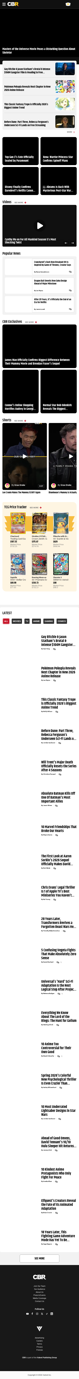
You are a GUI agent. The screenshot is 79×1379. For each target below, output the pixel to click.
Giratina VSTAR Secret (42, 536)
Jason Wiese (47, 805)
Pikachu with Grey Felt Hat (64, 536)
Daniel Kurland (48, 962)
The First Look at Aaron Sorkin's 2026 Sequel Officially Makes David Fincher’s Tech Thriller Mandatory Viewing (56, 860)
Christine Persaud (49, 774)
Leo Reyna (39, 290)
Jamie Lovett (40, 309)
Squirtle (13, 577)
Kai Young (46, 899)
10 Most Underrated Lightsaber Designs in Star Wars (58, 1111)
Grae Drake (19, 485)
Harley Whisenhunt (49, 1087)
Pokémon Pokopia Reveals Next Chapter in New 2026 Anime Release (27, 88)
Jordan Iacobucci (49, 743)
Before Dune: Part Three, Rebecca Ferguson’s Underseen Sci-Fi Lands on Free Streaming (26, 123)
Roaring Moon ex (39, 577)
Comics (62, 621)
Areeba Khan (47, 1181)
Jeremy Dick (47, 1150)
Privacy (40, 1347)
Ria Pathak (46, 868)
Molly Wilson (47, 711)
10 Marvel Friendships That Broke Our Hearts (59, 829)
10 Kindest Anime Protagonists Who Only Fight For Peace (56, 1174)
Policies (39, 1350)
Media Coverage (39, 1298)
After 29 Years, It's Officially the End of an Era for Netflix (52, 301)
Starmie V (57, 577)
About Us (39, 1292)
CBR (24, 1358)
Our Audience (39, 1289)
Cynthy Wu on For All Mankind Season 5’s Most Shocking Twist (30, 241)
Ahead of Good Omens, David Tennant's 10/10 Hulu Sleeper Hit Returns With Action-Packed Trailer (58, 1142)
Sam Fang (46, 649)
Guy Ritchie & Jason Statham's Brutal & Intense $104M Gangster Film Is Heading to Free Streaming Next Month (27, 72)
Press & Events (39, 1295)
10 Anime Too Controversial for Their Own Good (56, 1048)
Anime (36, 621)
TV (27, 621)
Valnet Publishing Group (47, 1358)
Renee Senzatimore (42, 272)
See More (18, 203)
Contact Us (39, 1301)
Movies (17, 621)
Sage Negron (47, 1244)
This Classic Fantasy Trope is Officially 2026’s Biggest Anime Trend (26, 106)
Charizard (14, 536)
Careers (39, 1341)
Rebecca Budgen (48, 993)
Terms (39, 1344)
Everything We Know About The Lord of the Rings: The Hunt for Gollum (59, 1017)
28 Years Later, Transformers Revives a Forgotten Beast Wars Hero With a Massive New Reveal (59, 923)
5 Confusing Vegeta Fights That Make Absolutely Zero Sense (58, 954)
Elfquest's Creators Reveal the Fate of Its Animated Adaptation (58, 1205)
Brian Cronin (47, 1213)
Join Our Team (39, 1286)
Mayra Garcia (47, 835)
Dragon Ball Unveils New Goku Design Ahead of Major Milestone (50, 282)
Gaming (49, 621)
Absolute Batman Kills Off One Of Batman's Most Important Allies (58, 798)
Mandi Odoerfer (48, 1056)
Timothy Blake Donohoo (51, 931)
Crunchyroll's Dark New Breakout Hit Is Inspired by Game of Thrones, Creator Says (52, 264)
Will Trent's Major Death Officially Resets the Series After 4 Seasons (58, 766)
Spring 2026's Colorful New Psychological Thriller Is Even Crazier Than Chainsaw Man (58, 1079)
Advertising (39, 1338)
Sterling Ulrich (48, 1025)
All (6, 621)
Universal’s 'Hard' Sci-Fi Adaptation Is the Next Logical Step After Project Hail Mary (58, 986)
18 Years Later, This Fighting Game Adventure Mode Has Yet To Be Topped (58, 1236)
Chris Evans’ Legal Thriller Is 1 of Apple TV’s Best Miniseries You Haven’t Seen (58, 892)
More (71, 132)
